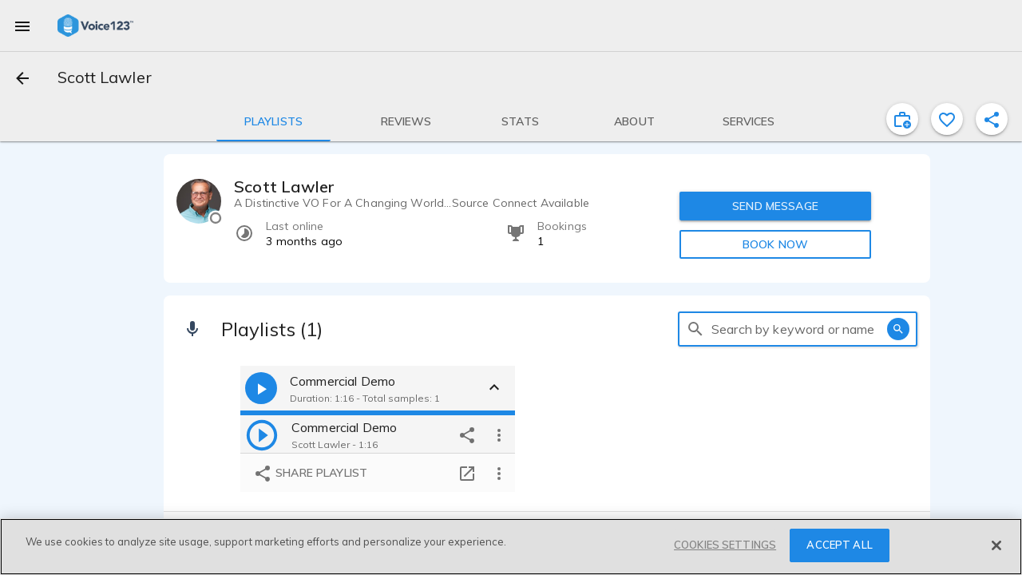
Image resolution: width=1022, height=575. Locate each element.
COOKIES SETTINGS (725, 544)
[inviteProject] (902, 119)
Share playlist (310, 473)
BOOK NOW (775, 244)
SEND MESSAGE (775, 206)
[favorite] (947, 119)
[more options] (499, 434)
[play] (262, 434)
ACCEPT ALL (839, 544)
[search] (695, 329)
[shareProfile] (992, 119)
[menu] (22, 26)
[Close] (996, 545)
